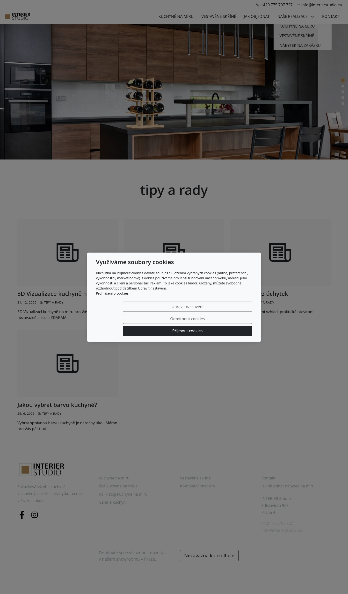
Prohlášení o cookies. (112, 305)
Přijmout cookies (229, 318)
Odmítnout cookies (180, 318)
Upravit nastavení (132, 318)
